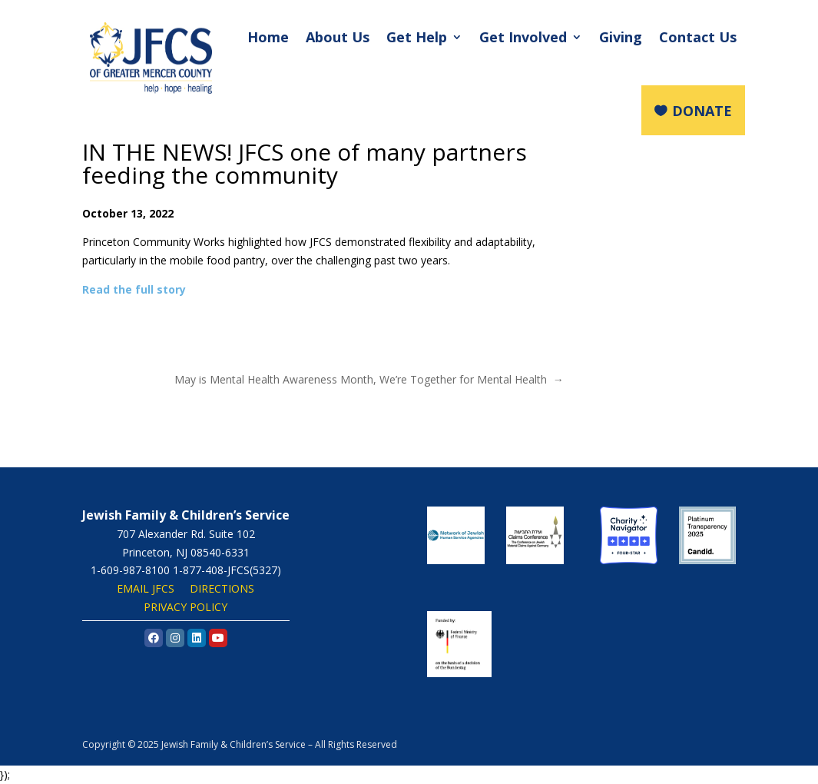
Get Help (416, 37)
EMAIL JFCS (145, 588)
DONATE (702, 110)
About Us (337, 37)
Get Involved (523, 37)
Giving (620, 37)
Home (268, 37)
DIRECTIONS (222, 588)
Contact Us (698, 37)
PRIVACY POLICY (185, 607)
